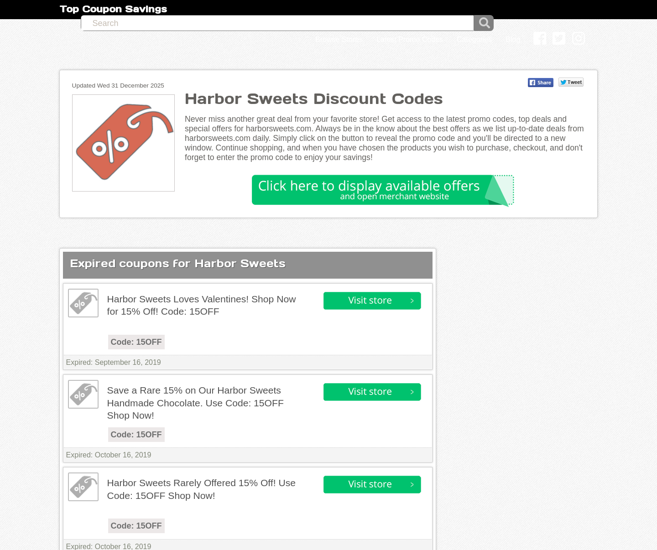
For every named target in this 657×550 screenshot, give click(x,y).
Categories (474, 39)
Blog (513, 39)
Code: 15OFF (136, 342)
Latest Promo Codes (409, 39)
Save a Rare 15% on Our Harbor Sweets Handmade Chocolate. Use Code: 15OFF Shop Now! (195, 402)
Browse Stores (339, 39)
